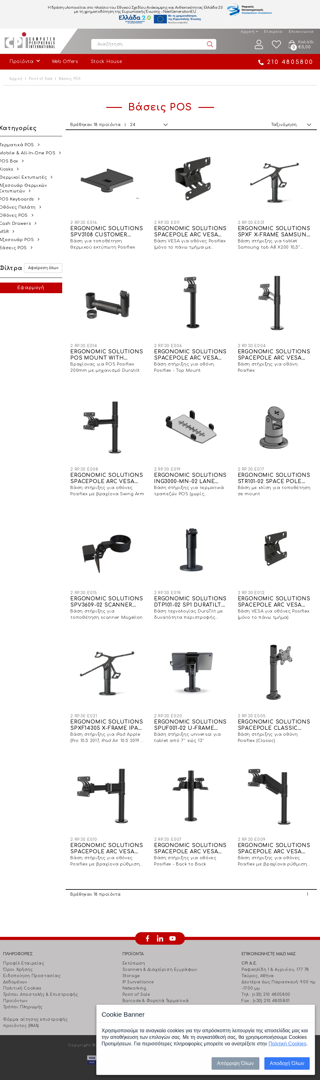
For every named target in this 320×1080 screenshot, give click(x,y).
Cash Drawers (19, 223)
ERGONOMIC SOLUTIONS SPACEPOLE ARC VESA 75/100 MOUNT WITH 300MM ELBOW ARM (110, 842)
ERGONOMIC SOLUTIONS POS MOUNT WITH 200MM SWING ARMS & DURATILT (110, 353)
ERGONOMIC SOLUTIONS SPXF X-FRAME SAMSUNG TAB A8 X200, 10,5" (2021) (275, 231)
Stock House (106, 61)
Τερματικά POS (20, 145)
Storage (131, 969)
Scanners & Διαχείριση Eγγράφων (159, 963)
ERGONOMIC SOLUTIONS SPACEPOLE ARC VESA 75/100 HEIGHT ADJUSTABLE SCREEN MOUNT (275, 842)
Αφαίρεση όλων (47, 268)
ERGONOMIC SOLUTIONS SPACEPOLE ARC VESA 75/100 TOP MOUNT (275, 597)
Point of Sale (40, 78)
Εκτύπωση (133, 957)
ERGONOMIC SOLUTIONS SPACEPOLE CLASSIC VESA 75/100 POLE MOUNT (275, 720)
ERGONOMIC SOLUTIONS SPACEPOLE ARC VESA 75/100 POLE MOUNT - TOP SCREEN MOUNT (192, 353)
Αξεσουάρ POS (20, 240)
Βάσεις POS (17, 248)
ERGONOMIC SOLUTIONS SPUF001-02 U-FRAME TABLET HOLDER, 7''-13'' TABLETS (192, 720)
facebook (147, 932)
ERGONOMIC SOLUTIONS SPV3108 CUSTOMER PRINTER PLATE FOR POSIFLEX (110, 231)
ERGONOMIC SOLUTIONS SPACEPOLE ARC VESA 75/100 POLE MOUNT (275, 353)
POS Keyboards (20, 199)
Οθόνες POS (17, 215)
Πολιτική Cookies (22, 982)
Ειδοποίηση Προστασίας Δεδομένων (32, 972)
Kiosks (10, 169)
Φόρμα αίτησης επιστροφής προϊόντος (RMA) (35, 1016)
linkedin (160, 932)
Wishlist (276, 44)
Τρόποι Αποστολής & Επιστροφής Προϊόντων (40, 991)
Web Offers (65, 61)
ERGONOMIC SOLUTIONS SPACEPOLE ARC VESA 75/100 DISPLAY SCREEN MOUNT (192, 231)
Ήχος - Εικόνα (137, 1000)
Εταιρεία (273, 32)
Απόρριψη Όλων (235, 1063)
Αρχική (247, 32)
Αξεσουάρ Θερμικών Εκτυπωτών (27, 188)
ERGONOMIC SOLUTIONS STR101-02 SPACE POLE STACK (275, 475)
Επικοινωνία (301, 32)
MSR (8, 232)
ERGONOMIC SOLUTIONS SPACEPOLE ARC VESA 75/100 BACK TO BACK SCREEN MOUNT (192, 842)
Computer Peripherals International (29, 41)
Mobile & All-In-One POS (31, 153)
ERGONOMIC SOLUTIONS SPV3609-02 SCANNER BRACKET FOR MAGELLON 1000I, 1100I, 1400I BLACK (110, 597)
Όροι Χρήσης (18, 963)
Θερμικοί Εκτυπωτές (27, 177)
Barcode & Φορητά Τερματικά (155, 994)
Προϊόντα (21, 61)
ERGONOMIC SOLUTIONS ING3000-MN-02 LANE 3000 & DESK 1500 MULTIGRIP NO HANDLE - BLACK (192, 475)
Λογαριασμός (259, 44)
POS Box (12, 161)
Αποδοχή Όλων (287, 1063)
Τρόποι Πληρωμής (22, 1000)
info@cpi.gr (268, 1000)
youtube (172, 932)
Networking (134, 982)
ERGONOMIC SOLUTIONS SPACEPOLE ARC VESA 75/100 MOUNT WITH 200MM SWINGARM (110, 475)
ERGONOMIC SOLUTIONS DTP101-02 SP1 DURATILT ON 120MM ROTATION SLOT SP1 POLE (192, 597)
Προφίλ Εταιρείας (23, 957)
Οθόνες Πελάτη (21, 207)
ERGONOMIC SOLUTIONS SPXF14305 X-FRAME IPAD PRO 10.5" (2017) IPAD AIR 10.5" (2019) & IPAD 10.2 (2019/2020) (110, 720)
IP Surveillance (138, 975)
